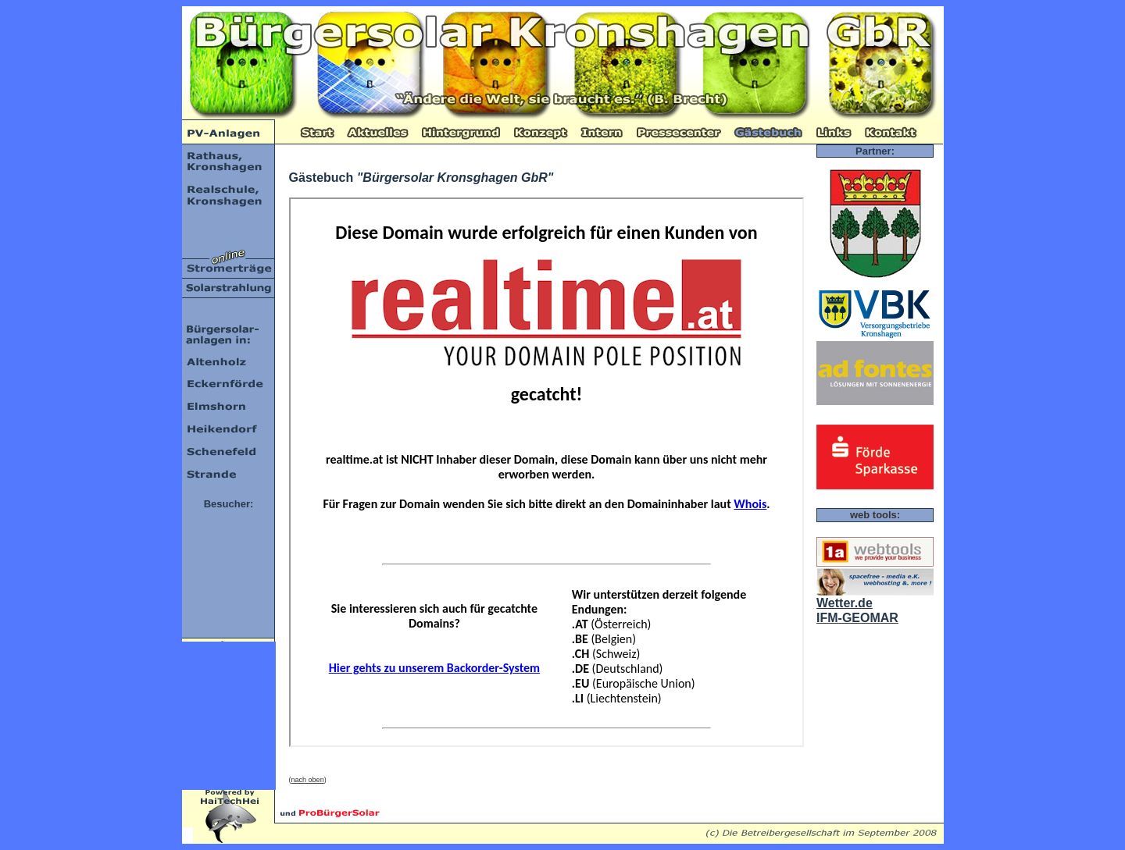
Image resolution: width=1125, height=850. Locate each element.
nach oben (307, 780)
